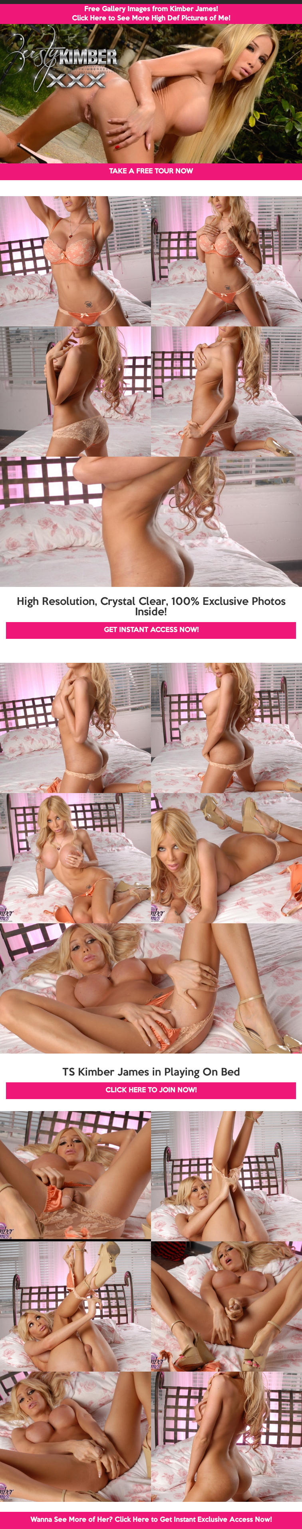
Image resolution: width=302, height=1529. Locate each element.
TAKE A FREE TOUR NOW (151, 172)
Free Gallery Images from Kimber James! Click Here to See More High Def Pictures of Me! (151, 14)
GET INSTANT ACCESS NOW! (151, 630)
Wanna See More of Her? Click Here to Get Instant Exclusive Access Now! (151, 1520)
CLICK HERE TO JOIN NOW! (151, 1091)
